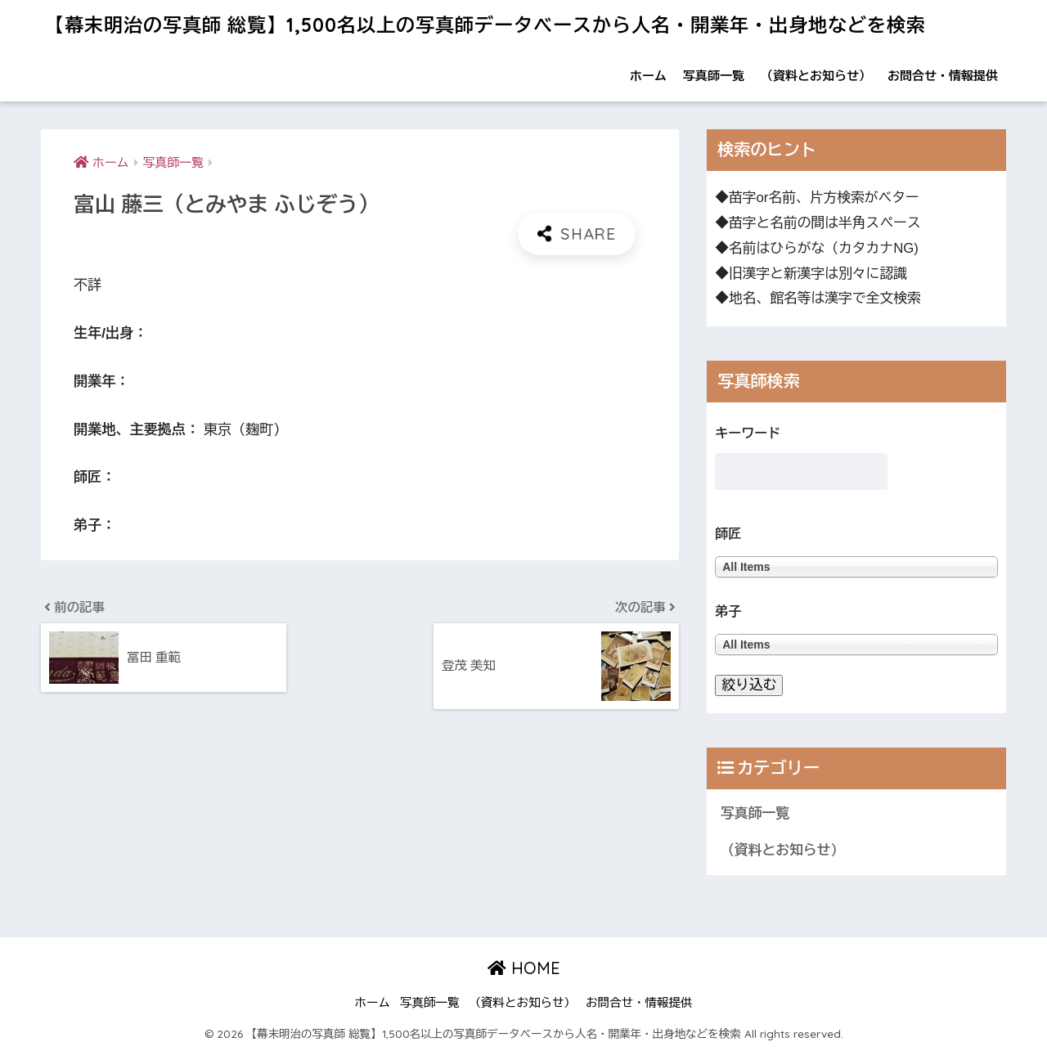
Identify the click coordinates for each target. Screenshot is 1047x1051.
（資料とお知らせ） (816, 76)
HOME (524, 968)
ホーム (648, 76)
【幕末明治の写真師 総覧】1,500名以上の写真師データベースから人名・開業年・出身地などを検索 (485, 25)
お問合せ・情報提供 (942, 76)
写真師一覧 (713, 76)
